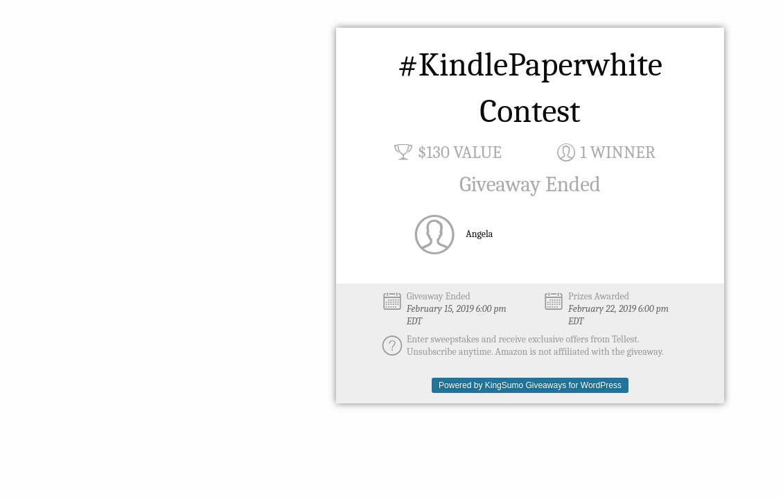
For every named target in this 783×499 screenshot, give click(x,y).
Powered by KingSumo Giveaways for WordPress (530, 385)
